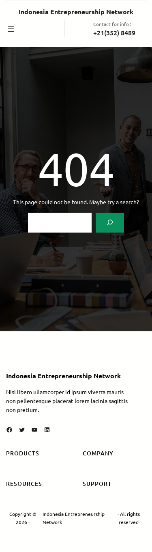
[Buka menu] (11, 29)
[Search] (110, 223)
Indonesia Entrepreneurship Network (76, 11)
